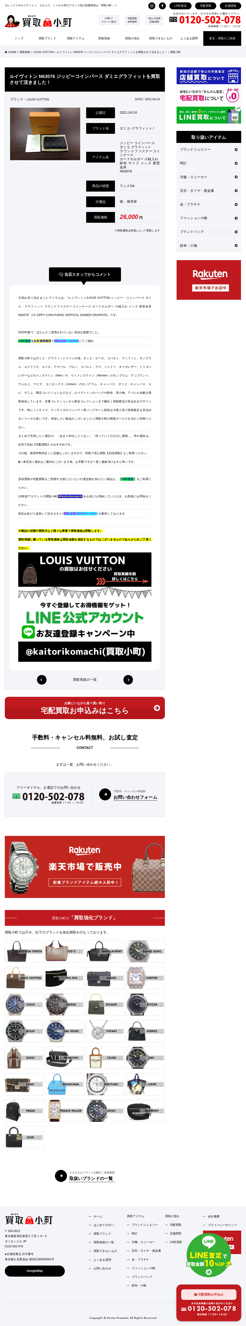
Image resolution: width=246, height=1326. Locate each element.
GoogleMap (35, 1271)
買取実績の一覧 (85, 679)
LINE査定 (180, 5)
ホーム (98, 1216)
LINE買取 (176, 1242)
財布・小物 (209, 245)
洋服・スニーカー (209, 177)
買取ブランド (47, 38)
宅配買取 (206, 5)
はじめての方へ (104, 1225)
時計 (209, 163)
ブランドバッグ (209, 232)
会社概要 (214, 1216)
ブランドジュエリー (209, 149)
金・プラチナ (209, 204)
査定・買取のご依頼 (222, 38)
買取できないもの (160, 38)
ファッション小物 (209, 218)
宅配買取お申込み (208, 1294)
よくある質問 (189, 38)
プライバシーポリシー (222, 1225)
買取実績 (104, 38)
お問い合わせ (102, 1268)
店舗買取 (230, 5)
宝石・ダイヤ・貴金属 (209, 191)
